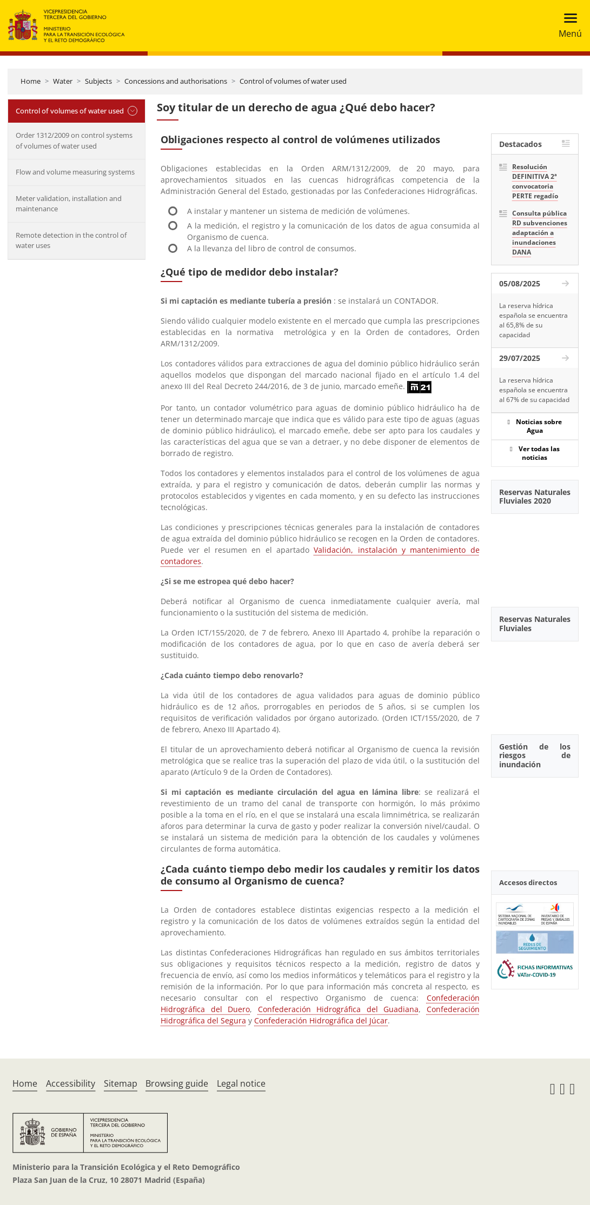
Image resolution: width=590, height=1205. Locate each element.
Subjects (98, 81)
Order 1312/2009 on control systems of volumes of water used (74, 140)
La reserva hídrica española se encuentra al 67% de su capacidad (534, 390)
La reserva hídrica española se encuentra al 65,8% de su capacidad (533, 320)
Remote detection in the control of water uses (71, 240)
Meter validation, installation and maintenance (69, 203)
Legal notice (241, 1083)
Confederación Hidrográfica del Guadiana (338, 1009)
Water (62, 81)
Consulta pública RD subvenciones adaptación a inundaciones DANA (539, 233)
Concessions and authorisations (175, 81)
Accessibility (70, 1083)
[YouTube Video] (535, 554)
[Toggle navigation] (567, 25)
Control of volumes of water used (293, 81)
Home (31, 81)
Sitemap (120, 1083)
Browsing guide (176, 1083)
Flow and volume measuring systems (75, 172)
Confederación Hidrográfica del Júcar (321, 1020)
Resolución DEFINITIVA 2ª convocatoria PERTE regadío (535, 181)
